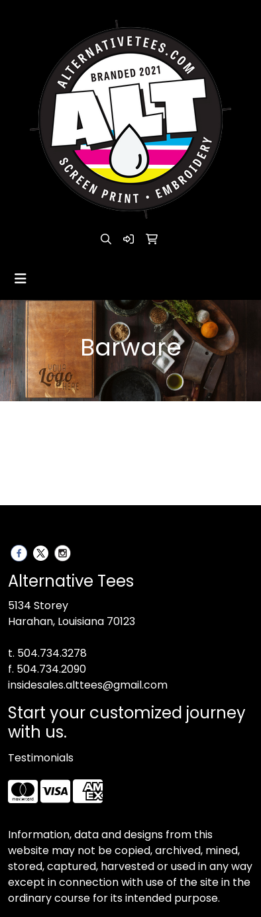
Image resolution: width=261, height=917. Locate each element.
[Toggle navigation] (20, 278)
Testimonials (41, 757)
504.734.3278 (52, 653)
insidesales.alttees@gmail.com (88, 685)
